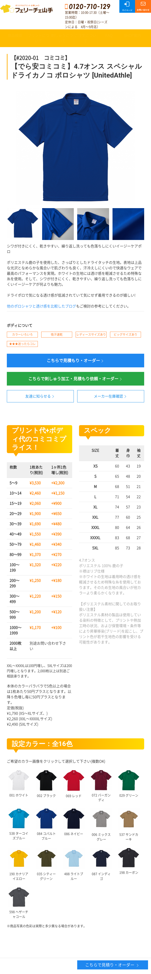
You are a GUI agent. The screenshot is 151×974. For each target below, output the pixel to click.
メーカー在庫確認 (111, 396)
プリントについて (38, 38)
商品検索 (15, 35)
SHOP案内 (132, 35)
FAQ (109, 35)
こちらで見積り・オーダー (112, 965)
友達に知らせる (40, 396)
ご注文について (85, 38)
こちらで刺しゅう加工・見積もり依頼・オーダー (75, 379)
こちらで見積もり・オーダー (76, 360)
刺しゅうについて (62, 38)
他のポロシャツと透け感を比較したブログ (41, 306)
